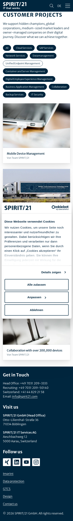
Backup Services (15, 94)
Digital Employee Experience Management (29, 79)
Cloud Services (24, 47)
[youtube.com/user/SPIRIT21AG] (26, 462)
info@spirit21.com (25, 396)
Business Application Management (25, 86)
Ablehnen (36, 309)
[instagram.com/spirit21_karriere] (36, 462)
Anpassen (36, 297)
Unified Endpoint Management (23, 63)
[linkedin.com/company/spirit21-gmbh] (16, 462)
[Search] (51, 5)
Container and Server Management (25, 71)
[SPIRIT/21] (14, 6)
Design (7, 496)
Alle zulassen (36, 284)
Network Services (15, 55)
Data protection (13, 481)
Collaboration (59, 86)
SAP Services (46, 47)
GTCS (7, 489)
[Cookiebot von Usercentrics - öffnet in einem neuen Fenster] (52, 207)
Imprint (8, 474)
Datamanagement (43, 55)
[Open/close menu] (67, 6)
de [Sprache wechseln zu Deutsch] (59, 6)
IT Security (37, 94)
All (7, 47)
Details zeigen (51, 272)
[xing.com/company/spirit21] (7, 462)
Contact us (10, 504)
